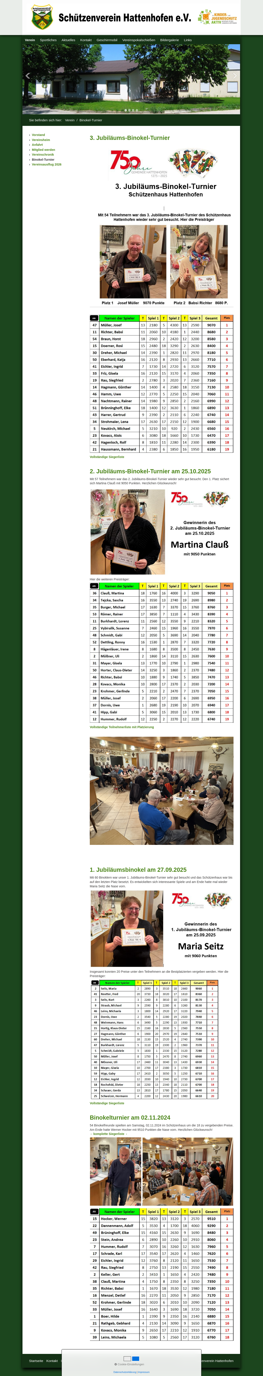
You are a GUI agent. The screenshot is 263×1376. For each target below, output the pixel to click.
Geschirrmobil (107, 40)
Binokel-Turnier (43, 159)
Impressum (144, 1372)
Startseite (36, 1361)
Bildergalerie (169, 40)
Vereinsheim (41, 140)
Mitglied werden (43, 150)
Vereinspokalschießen (138, 40)
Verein (30, 40)
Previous (27, 76)
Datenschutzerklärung (124, 1372)
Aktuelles (68, 40)
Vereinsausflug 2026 (46, 164)
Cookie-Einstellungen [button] (129, 1364)
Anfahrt (37, 144)
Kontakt (86, 40)
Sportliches (48, 40)
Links (188, 40)
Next (234, 76)
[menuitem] (30, 40)
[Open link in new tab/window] (107, 457)
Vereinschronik (43, 154)
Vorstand (38, 135)
